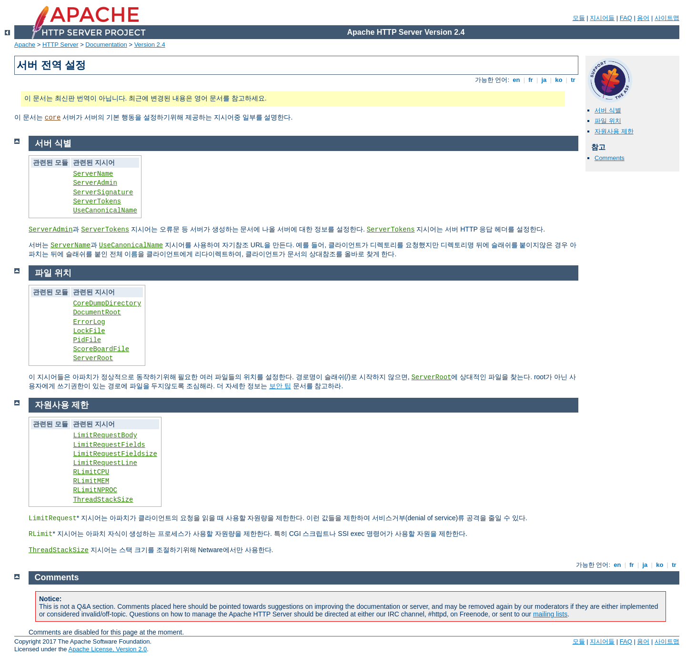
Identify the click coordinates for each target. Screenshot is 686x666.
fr (531, 79)
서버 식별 (608, 110)
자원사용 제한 (614, 131)
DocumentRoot (97, 312)
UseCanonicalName (105, 210)
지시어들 (602, 17)
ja (544, 79)
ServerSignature (103, 192)
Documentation (106, 44)
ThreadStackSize (103, 500)
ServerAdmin (95, 183)
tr (573, 79)
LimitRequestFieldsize (115, 454)
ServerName (93, 174)
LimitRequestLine (105, 463)
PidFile (87, 340)
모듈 (579, 17)
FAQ (626, 17)
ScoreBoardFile (101, 349)
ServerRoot (93, 358)
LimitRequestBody (105, 435)
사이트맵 (667, 17)
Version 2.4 (149, 44)
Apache (24, 44)
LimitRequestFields (109, 445)
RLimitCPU (91, 472)
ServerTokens (97, 201)
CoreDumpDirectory (107, 303)
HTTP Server (60, 44)
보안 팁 (280, 386)
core (53, 117)
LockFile (89, 331)
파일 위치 (608, 120)
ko (559, 79)
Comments (610, 157)
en (516, 79)
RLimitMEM (91, 481)
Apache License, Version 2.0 (107, 649)
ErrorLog (89, 322)
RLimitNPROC (95, 490)
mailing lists (550, 614)
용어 (643, 17)
